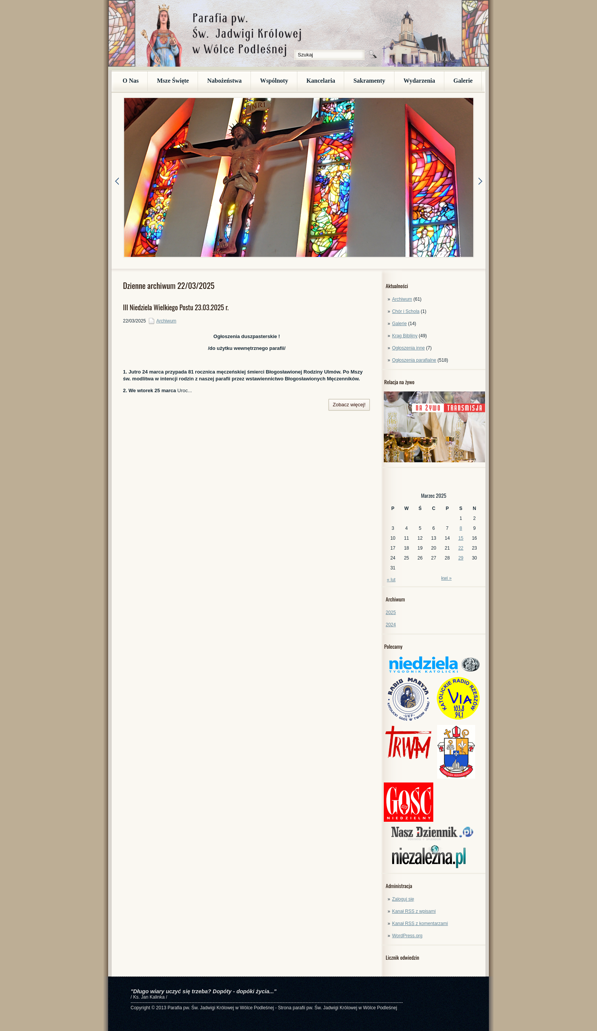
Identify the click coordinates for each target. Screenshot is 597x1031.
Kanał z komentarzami (420, 923)
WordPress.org (407, 935)
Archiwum (402, 299)
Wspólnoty (274, 80)
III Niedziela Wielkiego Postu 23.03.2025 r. (175, 307)
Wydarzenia (419, 80)
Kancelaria (320, 80)
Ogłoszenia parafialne (414, 360)
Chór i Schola (406, 311)
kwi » (446, 578)
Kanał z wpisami (414, 911)
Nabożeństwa (224, 80)
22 (460, 548)
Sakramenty (369, 80)
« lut (391, 579)
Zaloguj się (403, 899)
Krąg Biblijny (405, 335)
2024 (391, 624)
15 (460, 538)
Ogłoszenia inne (408, 348)
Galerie (463, 80)
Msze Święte (173, 80)
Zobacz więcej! (349, 404)
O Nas (131, 80)
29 (460, 558)
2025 (391, 612)
